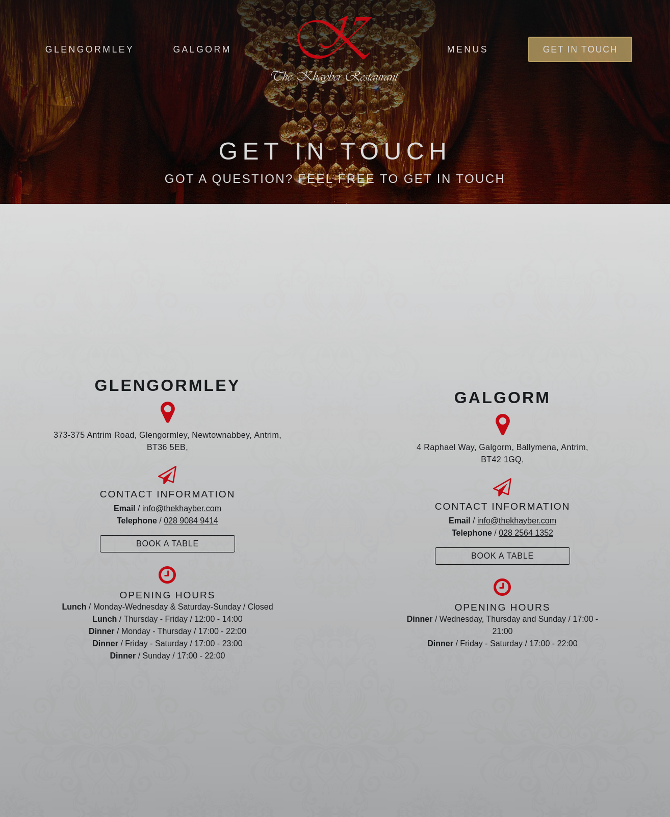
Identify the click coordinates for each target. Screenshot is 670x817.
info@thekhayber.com (181, 508)
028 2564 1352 (526, 533)
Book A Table (167, 543)
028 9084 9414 (191, 520)
